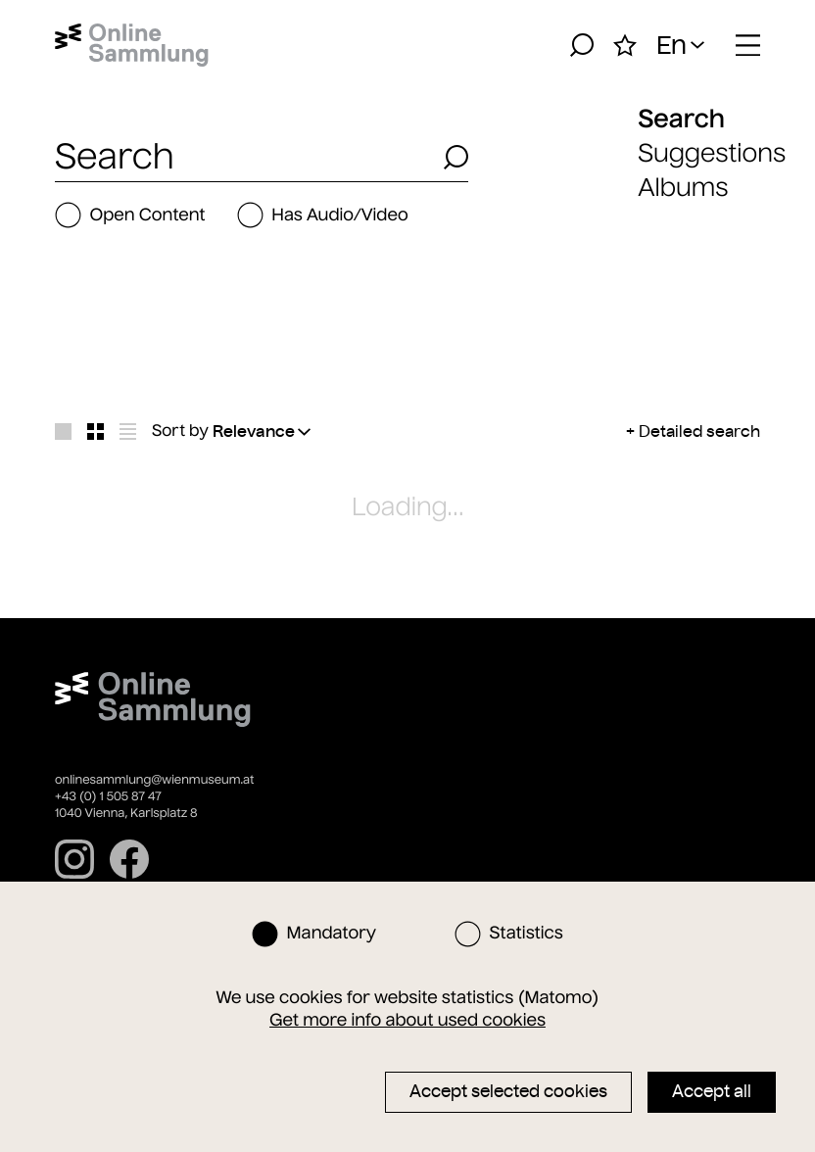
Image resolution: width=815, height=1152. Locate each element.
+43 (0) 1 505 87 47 (108, 797)
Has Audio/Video (322, 215)
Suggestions (712, 153)
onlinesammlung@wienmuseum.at (154, 780)
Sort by (180, 431)
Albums (683, 187)
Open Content (130, 215)
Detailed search (699, 431)
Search (681, 118)
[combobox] (243, 157)
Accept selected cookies (508, 1091)
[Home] (131, 45)
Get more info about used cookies (407, 1020)
